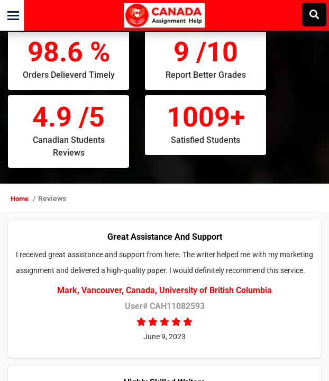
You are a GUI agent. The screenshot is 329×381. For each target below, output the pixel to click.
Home (41, 211)
